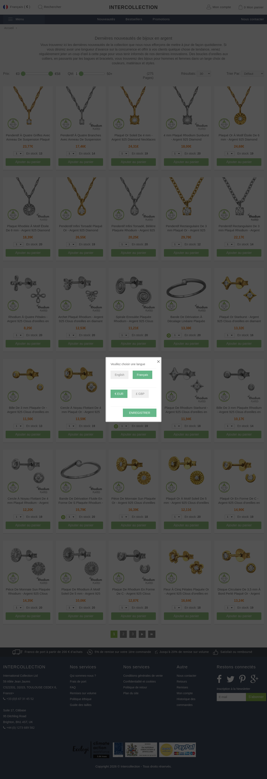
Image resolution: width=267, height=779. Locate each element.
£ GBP (140, 393)
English (119, 374)
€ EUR (119, 393)
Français (142, 374)
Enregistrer (139, 412)
